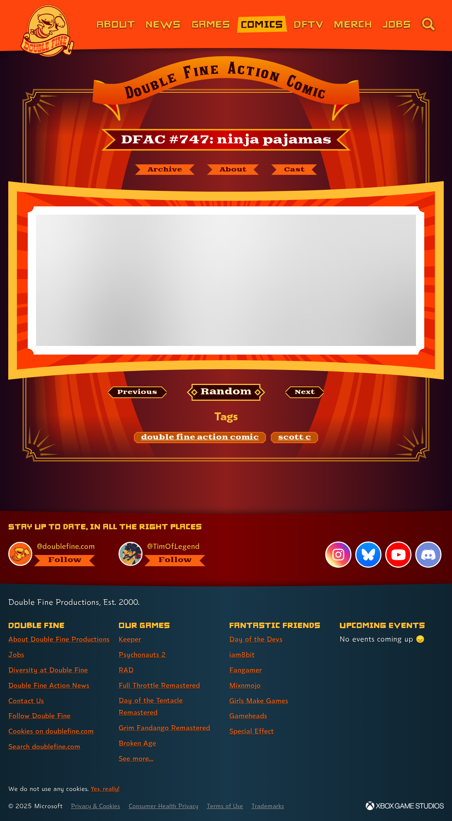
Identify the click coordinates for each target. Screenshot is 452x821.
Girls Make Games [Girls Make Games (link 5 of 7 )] (260, 699)
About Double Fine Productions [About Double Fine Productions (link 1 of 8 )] (41, 645)
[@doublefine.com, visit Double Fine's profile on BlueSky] (55, 552)
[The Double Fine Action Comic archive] (161, 170)
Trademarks (281, 806)
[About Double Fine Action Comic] (234, 170)
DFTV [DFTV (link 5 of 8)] (308, 24)
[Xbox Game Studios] (405, 806)
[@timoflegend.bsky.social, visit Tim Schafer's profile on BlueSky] (165, 552)
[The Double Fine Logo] (47, 31)
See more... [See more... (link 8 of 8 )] (137, 758)
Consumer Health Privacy (171, 806)
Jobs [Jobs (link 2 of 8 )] (16, 666)
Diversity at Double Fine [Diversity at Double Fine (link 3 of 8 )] (50, 682)
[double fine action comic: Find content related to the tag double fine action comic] (200, 438)
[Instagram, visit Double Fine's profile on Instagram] (337, 553)
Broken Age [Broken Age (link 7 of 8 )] (139, 743)
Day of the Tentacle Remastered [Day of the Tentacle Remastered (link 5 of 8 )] (153, 706)
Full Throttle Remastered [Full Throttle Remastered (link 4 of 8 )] (162, 684)
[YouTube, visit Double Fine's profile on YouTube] (398, 553)
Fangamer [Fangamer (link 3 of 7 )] (247, 668)
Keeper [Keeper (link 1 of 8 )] (131, 638)
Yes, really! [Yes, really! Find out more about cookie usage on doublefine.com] (106, 789)
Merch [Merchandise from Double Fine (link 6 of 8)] (353, 24)
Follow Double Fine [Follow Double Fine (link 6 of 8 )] (41, 727)
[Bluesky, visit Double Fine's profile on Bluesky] (368, 553)
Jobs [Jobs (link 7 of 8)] (397, 24)
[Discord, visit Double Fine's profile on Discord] (428, 553)
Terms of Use (237, 806)
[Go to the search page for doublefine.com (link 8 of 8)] (428, 24)
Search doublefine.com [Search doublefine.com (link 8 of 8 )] (47, 758)
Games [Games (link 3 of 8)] (211, 24)
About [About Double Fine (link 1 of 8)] (115, 24)
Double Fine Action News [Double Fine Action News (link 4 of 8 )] (51, 697)
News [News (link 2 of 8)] (163, 24)
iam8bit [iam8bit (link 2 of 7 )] (242, 653)
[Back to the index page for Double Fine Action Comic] (225, 91)
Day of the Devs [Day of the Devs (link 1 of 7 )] (257, 638)
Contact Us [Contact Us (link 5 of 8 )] (27, 712)
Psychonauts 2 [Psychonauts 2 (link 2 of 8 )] (143, 653)
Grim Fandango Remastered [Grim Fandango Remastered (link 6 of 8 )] (168, 727)
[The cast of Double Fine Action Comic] (298, 170)
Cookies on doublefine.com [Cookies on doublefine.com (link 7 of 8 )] (54, 743)
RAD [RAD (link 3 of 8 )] (127, 668)
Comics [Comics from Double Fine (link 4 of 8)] (262, 24)
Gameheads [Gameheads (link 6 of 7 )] (249, 714)
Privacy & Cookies (98, 806)
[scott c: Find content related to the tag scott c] (294, 438)
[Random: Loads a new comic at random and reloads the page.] (226, 393)
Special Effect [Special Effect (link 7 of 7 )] (253, 730)
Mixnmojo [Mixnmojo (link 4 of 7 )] (246, 684)
